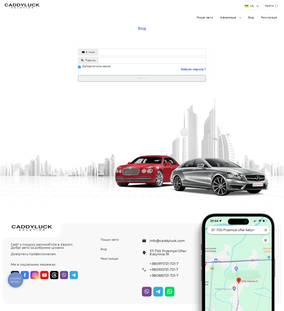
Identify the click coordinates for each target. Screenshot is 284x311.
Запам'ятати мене (94, 66)
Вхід (251, 17)
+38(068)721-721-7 (164, 275)
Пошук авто (205, 17)
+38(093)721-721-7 (164, 269)
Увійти (271, 6)
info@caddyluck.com (167, 240)
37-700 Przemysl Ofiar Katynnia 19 (168, 252)
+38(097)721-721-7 (164, 263)
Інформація (228, 17)
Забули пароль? (193, 69)
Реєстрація (269, 17)
